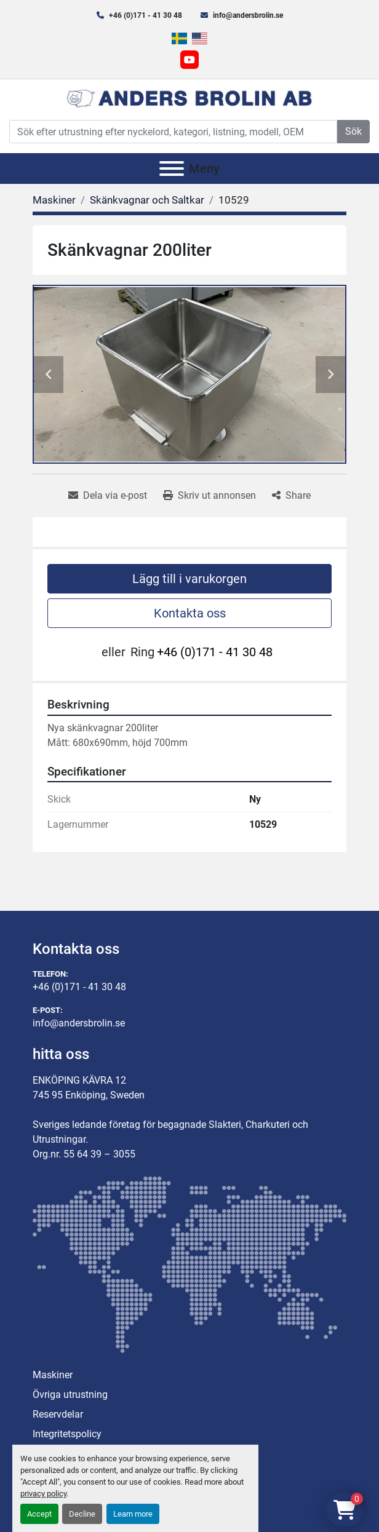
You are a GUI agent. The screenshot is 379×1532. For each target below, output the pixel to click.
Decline (82, 1513)
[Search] (173, 131)
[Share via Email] (107, 495)
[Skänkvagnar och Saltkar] (147, 200)
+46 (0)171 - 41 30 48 (145, 15)
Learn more (133, 1513)
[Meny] (171, 168)
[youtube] (189, 59)
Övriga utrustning (70, 1394)
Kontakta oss (190, 613)
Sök (353, 131)
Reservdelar (58, 1414)
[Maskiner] (54, 200)
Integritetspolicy (67, 1434)
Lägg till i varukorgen (189, 578)
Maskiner (53, 1375)
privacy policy (43, 1493)
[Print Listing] (209, 495)
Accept (39, 1513)
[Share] (291, 495)
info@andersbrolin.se (248, 15)
